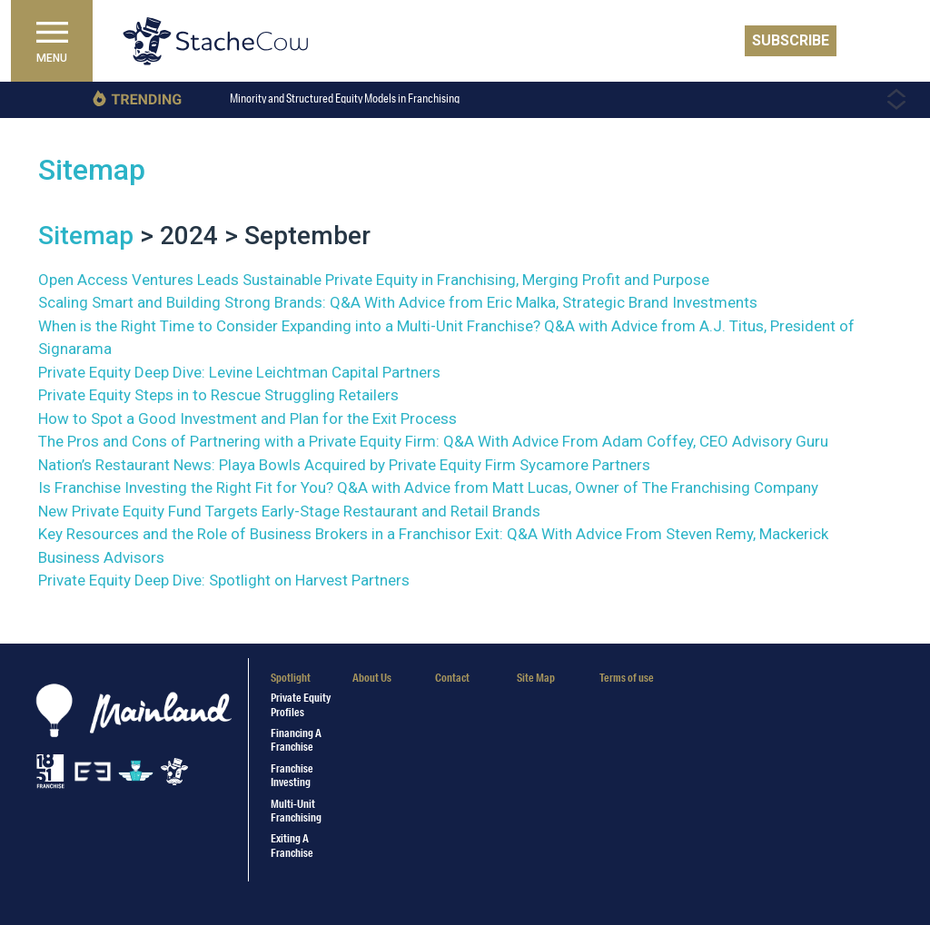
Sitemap (91, 170)
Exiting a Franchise (292, 845)
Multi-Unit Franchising (296, 810)
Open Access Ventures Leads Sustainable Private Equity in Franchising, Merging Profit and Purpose (373, 280)
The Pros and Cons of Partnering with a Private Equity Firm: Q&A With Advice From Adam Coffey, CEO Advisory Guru (433, 441)
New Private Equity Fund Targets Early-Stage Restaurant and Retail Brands (289, 511)
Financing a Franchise (296, 739)
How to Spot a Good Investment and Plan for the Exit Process (247, 418)
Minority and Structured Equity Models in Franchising (345, 98)
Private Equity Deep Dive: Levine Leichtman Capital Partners (239, 372)
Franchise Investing (292, 775)
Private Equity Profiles (301, 704)
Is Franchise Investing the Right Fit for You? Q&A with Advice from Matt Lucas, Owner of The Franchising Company (428, 487)
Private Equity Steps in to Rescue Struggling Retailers (218, 395)
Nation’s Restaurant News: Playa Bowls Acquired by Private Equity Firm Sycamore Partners (344, 465)
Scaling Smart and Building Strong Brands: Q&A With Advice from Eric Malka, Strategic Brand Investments (397, 302)
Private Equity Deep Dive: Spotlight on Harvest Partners (224, 580)
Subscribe (790, 40)
